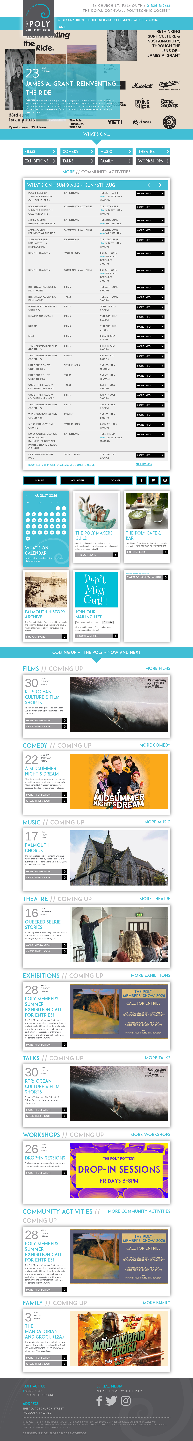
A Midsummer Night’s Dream (42, 771)
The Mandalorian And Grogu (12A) (44, 1331)
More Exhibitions (150, 975)
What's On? (66, 20)
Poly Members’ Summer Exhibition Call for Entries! (43, 1007)
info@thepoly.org (40, 1395)
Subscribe (108, 622)
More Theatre (154, 898)
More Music (157, 821)
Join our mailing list (88, 614)
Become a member (88, 635)
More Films (157, 668)
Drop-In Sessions (45, 1158)
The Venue (83, 20)
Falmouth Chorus (37, 847)
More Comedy (154, 745)
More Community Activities (139, 1211)
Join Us (39, 480)
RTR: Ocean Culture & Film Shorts (42, 697)
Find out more (86, 554)
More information (38, 720)
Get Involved (123, 20)
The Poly (38, 18)
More (144, 193)
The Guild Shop (102, 20)
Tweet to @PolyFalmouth (144, 577)
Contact (155, 20)
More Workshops (150, 1134)
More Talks (157, 1057)
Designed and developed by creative (55, 1433)
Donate (115, 480)
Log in (62, 26)
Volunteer (78, 480)
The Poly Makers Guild (93, 535)
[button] (2, 79)
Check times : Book (38, 726)
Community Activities (106, 171)
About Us (140, 20)
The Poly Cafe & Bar (143, 535)
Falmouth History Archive (45, 614)
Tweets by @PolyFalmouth (137, 573)
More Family (156, 1302)
